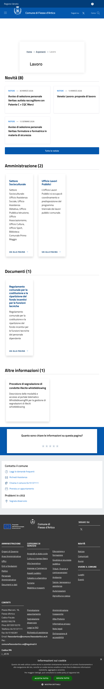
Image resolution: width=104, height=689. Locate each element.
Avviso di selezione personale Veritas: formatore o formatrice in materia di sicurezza (27, 131)
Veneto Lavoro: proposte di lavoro (76, 96)
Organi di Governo (10, 551)
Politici (5, 571)
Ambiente (57, 577)
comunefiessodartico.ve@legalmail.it (19, 644)
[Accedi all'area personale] (92, 4)
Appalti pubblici (34, 573)
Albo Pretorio (59, 618)
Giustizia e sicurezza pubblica (62, 561)
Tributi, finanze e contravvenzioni (60, 570)
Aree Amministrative (11, 556)
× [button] (101, 659)
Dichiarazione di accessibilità (60, 635)
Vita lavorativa (33, 563)
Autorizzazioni (59, 591)
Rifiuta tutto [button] (62, 678)
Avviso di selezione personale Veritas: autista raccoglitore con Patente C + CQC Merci (26, 100)
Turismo (30, 583)
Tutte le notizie (52, 150)
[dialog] (52, 673)
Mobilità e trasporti (36, 587)
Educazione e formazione (59, 553)
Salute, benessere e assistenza (62, 584)
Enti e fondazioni (9, 566)
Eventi (81, 579)
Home (29, 51)
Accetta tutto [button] (41, 678)
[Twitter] (82, 13)
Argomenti (41, 51)
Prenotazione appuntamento (34, 612)
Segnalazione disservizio (33, 620)
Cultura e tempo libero (37, 558)
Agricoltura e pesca (61, 595)
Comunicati (83, 556)
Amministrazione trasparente (60, 612)
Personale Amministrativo (9, 577)
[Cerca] (98, 13)
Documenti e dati (9, 584)
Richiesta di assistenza (37, 632)
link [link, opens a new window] (78, 672)
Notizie (11, 90)
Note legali (57, 628)
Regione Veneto (11, 3)
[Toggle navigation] (5, 12)
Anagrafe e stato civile (37, 553)
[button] (52, 684)
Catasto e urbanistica (37, 578)
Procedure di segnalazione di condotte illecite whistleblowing (27, 386)
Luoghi (81, 574)
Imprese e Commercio (37, 568)
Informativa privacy (61, 623)
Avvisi (81, 561)
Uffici (4, 561)
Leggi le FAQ (32, 627)
